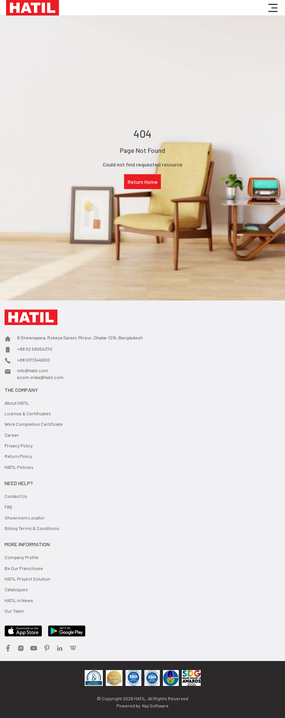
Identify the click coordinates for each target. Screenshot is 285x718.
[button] (273, 8)
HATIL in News (19, 600)
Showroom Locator (25, 517)
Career (12, 435)
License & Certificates (28, 413)
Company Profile (22, 557)
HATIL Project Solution (27, 578)
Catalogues (16, 589)
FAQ (8, 506)
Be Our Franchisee (24, 568)
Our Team (14, 610)
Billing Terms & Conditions (32, 528)
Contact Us (16, 496)
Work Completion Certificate (34, 424)
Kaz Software (155, 705)
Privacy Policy (19, 445)
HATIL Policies (19, 467)
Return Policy (18, 456)
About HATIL (17, 402)
